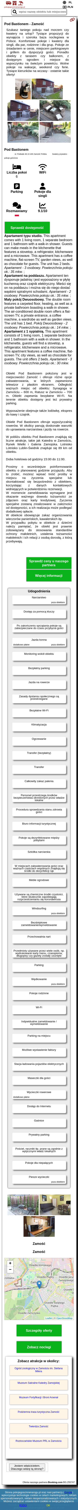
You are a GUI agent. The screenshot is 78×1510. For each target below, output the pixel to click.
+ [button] (10, 1264)
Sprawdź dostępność (27, 228)
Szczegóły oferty (39, 1330)
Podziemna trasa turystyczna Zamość (38, 1411)
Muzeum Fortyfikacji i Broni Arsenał (38, 1397)
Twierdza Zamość (38, 1426)
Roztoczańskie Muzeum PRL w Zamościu (39, 1441)
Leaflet (48, 1318)
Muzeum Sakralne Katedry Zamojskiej (38, 1382)
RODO (23, 1505)
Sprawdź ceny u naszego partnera (48, 563)
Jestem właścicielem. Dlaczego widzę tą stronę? (27, 1467)
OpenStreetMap (64, 1318)
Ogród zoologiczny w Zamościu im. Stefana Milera (39, 1370)
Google (68, 1492)
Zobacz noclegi (39, 1347)
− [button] (10, 1270)
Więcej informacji (48, 575)
